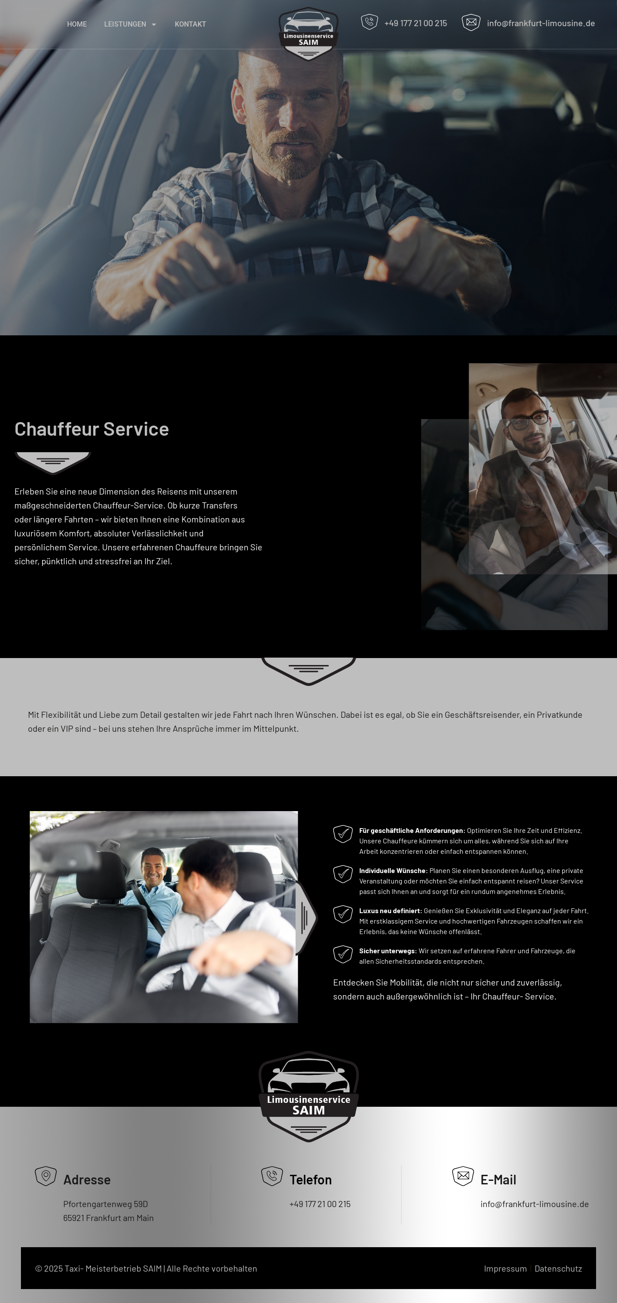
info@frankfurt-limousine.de (541, 22)
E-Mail (498, 1179)
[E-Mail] (463, 1176)
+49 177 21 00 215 (416, 22)
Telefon (311, 1179)
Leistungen (130, 24)
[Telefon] (272, 1176)
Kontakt (190, 24)
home (77, 24)
